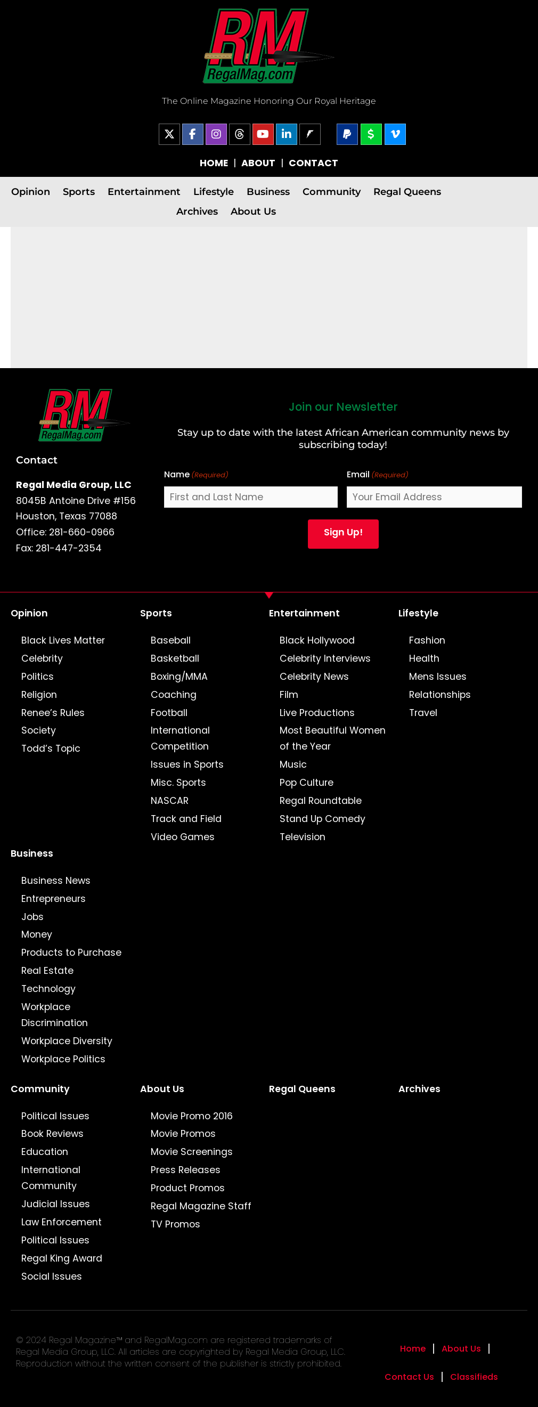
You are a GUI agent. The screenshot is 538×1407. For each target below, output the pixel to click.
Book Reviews (52, 1133)
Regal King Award (61, 1258)
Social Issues (51, 1276)
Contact (37, 459)
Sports (79, 191)
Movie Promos (183, 1133)
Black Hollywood (317, 640)
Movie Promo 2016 (192, 1116)
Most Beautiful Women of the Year (333, 738)
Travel (423, 712)
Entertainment (144, 191)
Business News (56, 880)
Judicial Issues (55, 1204)
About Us (253, 211)
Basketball (175, 658)
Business (268, 191)
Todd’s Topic (50, 748)
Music (293, 764)
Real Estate (47, 970)
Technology (48, 988)
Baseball (171, 640)
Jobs (32, 916)
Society (38, 730)
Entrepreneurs (53, 898)
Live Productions (317, 712)
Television (302, 837)
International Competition (180, 738)
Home (413, 1349)
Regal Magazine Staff (201, 1206)
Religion (39, 694)
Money (36, 934)
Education (44, 1151)
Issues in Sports (187, 764)
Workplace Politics (63, 1059)
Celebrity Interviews (325, 658)
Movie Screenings (192, 1151)
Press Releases (186, 1170)
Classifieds (474, 1377)
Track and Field (186, 818)
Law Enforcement (61, 1222)
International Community (50, 1178)
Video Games (183, 837)
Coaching (174, 694)
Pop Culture (306, 782)
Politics (37, 676)
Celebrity (42, 658)
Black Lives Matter (63, 640)
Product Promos (188, 1188)
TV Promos (175, 1224)
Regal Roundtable (321, 800)
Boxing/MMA (179, 676)
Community (332, 191)
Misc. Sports (178, 782)
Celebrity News (314, 676)
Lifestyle (213, 191)
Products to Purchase (71, 952)
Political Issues (55, 1116)
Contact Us (409, 1377)
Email (378, 475)
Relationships (440, 694)
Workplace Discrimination (54, 1015)
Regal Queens (407, 191)
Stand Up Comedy (322, 818)
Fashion (427, 640)
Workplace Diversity (66, 1041)
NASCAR (170, 800)
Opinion (30, 191)
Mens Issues (438, 676)
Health (424, 658)
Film (289, 694)
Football (169, 712)
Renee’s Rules (53, 712)
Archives (197, 211)
